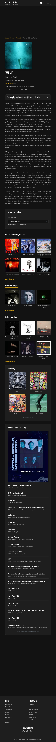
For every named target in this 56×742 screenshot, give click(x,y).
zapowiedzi (8, 709)
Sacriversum (11, 500)
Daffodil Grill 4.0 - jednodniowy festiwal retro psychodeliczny (26, 507)
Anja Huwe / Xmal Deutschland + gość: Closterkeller (23, 566)
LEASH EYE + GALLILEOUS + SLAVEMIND (19, 485)
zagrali (7, 714)
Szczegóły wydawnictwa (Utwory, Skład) (23, 97)
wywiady (7, 722)
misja (30, 707)
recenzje (7, 712)
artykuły (7, 720)
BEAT (9, 559)
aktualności (8, 704)
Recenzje (18, 38)
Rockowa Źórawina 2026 (15, 552)
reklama (31, 714)
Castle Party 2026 (13, 588)
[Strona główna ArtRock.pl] (11, 3)
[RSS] (31, 731)
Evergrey (17, 391)
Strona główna (9, 38)
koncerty (7, 707)
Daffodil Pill (38, 391)
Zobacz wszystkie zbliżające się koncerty (28, 631)
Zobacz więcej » (10, 362)
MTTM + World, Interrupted (16, 493)
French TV (17, 413)
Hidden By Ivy (39, 413)
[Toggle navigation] (48, 3)
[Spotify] (27, 731)
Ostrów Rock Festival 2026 (16, 625)
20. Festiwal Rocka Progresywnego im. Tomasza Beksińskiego (26, 574)
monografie (8, 717)
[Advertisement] (28, 20)
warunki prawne (33, 709)
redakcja (31, 704)
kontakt (31, 720)
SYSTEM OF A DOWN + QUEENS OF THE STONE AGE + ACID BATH (27, 610)
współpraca (32, 717)
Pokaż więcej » (10, 279)
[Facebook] (24, 731)
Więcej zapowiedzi (28, 417)
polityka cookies (33, 712)
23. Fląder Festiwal (13, 537)
